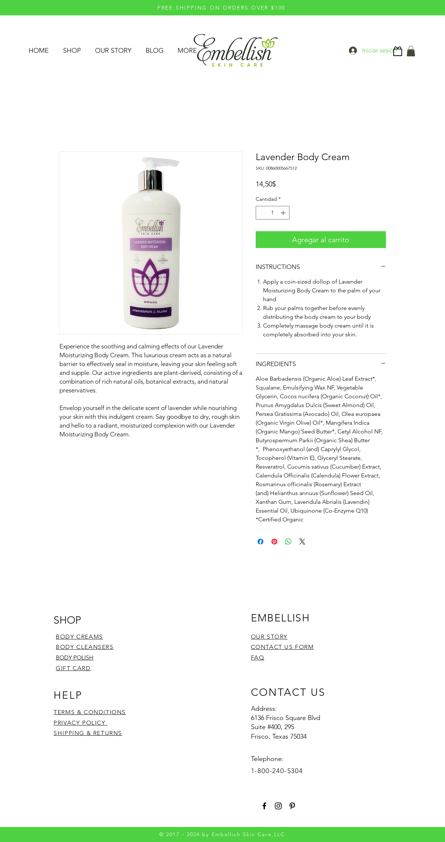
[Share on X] (302, 541)
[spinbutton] (272, 212)
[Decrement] (261, 212)
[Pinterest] (292, 805)
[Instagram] (278, 805)
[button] (410, 51)
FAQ (258, 657)
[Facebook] (264, 805)
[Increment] (283, 212)
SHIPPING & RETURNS (88, 733)
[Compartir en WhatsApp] (288, 541)
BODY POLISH (75, 657)
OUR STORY (269, 636)
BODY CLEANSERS (84, 646)
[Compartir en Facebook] (260, 541)
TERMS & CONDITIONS (90, 712)
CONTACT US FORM (282, 646)
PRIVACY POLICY (80, 722)
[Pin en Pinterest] (274, 541)
